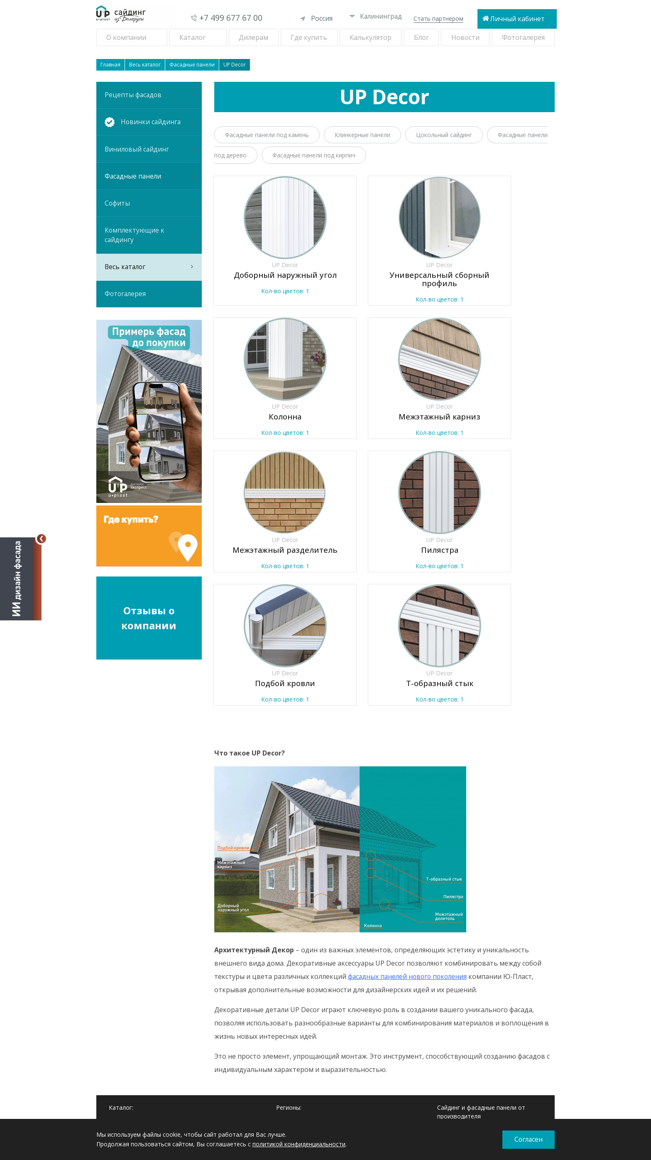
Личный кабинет (517, 18)
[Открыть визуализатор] (21, 578)
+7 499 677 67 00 (230, 18)
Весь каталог (149, 288)
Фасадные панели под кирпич (313, 155)
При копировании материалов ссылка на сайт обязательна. (480, 1103)
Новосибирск (294, 1009)
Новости (465, 37)
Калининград (376, 16)
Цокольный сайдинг (444, 135)
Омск (283, 1019)
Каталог (192, 37)
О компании (126, 37)
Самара (286, 1029)
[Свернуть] (41, 538)
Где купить (309, 37)
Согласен (528, 1139)
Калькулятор (371, 37)
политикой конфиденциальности (298, 1144)
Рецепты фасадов (149, 96)
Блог (421, 37)
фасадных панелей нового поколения (409, 854)
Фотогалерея (523, 37)
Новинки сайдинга (134, 1009)
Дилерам (253, 37)
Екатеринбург (295, 1000)
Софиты (149, 218)
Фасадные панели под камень (267, 135)
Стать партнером (438, 18)
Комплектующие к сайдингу (149, 253)
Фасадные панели (149, 187)
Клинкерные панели (362, 135)
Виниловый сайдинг (149, 157)
